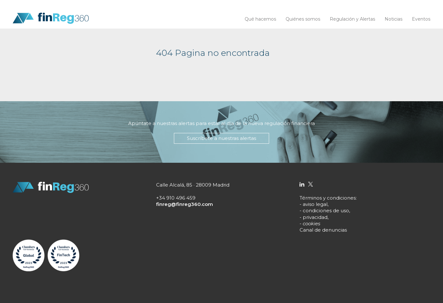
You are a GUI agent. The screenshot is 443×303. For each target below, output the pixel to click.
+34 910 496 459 (175, 198)
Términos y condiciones (328, 198)
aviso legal (315, 204)
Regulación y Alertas (352, 19)
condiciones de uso (326, 210)
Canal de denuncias (323, 230)
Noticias (393, 19)
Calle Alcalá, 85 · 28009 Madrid (192, 185)
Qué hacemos (260, 19)
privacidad (315, 217)
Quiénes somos (303, 19)
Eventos (421, 19)
